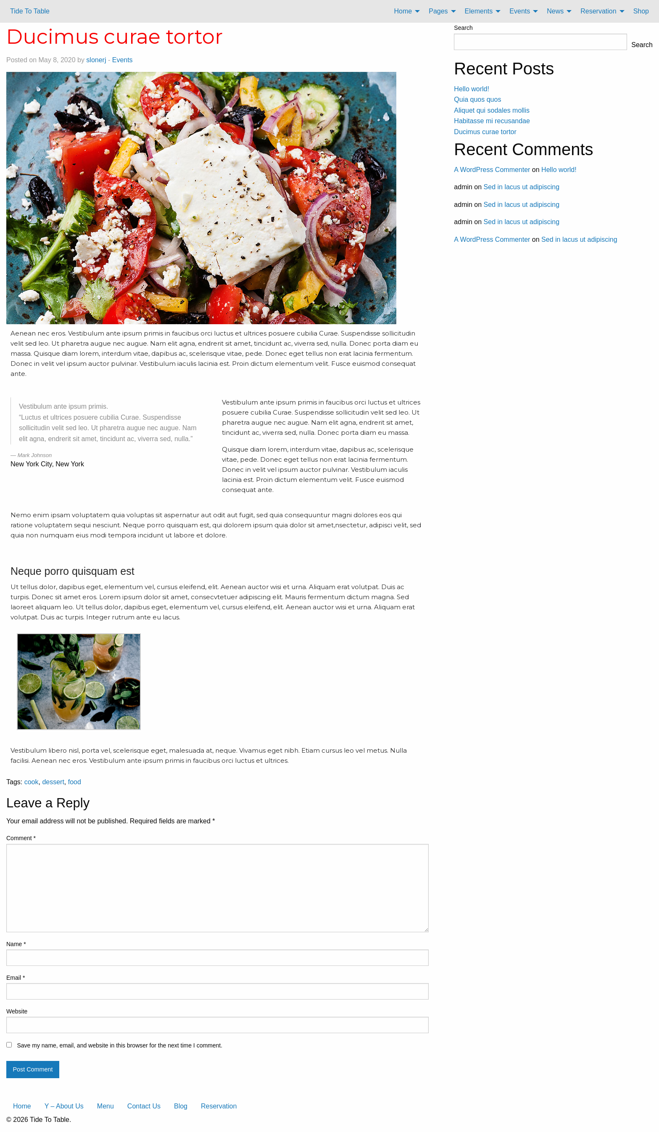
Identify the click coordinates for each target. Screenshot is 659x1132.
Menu (105, 1106)
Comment (21, 838)
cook (31, 782)
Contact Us (144, 1106)
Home (403, 11)
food (74, 782)
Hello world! (471, 89)
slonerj (96, 59)
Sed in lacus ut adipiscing (522, 186)
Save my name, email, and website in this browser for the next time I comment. (119, 1045)
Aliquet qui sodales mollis (492, 110)
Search (463, 27)
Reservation (598, 11)
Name (16, 944)
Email (15, 977)
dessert (53, 782)
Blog (180, 1106)
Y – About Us (64, 1106)
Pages (438, 11)
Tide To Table (30, 11)
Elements (479, 11)
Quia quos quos (477, 99)
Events (519, 11)
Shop (641, 11)
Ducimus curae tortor (485, 131)
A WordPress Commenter (492, 169)
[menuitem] (404, 11)
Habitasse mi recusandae (492, 120)
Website (16, 1011)
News (555, 11)
